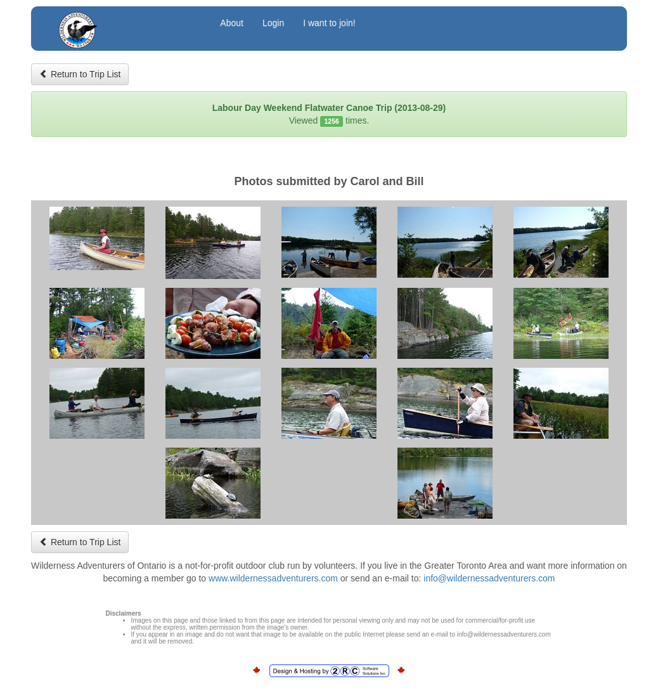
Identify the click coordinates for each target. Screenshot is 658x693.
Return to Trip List (79, 74)
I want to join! (329, 23)
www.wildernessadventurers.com (273, 578)
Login (273, 23)
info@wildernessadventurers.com (489, 578)
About (231, 23)
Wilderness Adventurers (127, 24)
